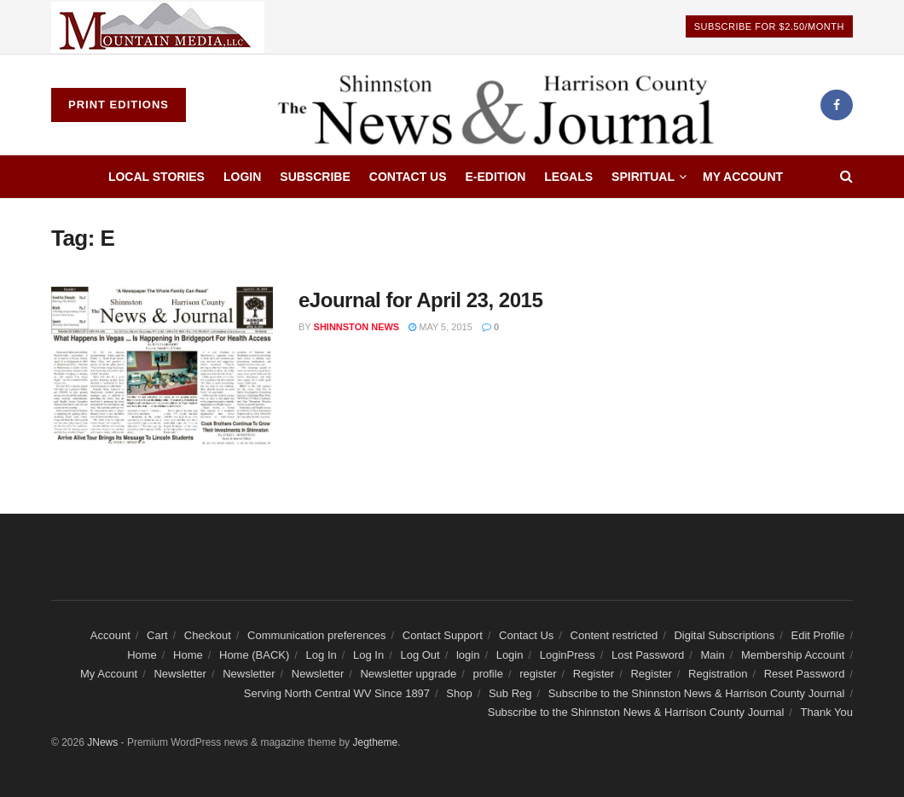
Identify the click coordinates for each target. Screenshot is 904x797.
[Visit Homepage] (503, 104)
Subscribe (315, 176)
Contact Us (408, 176)
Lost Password (647, 655)
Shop (459, 693)
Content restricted (614, 635)
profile (487, 673)
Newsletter (180, 673)
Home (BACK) (254, 655)
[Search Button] (846, 176)
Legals (568, 176)
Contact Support (443, 635)
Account (110, 635)
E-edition (496, 176)
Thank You (827, 712)
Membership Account (792, 655)
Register (593, 673)
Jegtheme (374, 742)
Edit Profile (818, 635)
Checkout (207, 635)
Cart (157, 635)
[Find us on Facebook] (836, 105)
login (467, 655)
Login (242, 176)
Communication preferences (316, 635)
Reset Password (804, 673)
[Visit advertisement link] (157, 27)
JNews (102, 742)
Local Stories (156, 176)
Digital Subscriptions (724, 635)
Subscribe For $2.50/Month (769, 26)
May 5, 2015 (440, 327)
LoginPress (567, 655)
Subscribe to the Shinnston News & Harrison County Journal (696, 693)
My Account (743, 176)
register (537, 673)
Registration (717, 673)
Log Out (419, 655)
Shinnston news (357, 327)
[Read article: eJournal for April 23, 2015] (162, 366)
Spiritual (643, 176)
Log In (321, 655)
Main (713, 655)
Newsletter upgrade (408, 673)
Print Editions (118, 104)
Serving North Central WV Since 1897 (337, 693)
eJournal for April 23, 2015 (420, 299)
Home (142, 655)
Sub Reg (510, 693)
